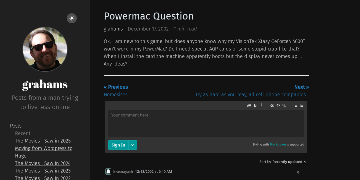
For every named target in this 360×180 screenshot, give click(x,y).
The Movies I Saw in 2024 (42, 163)
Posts (16, 126)
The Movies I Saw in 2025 (43, 141)
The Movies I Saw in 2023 (43, 171)
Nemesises (116, 91)
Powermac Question (149, 16)
